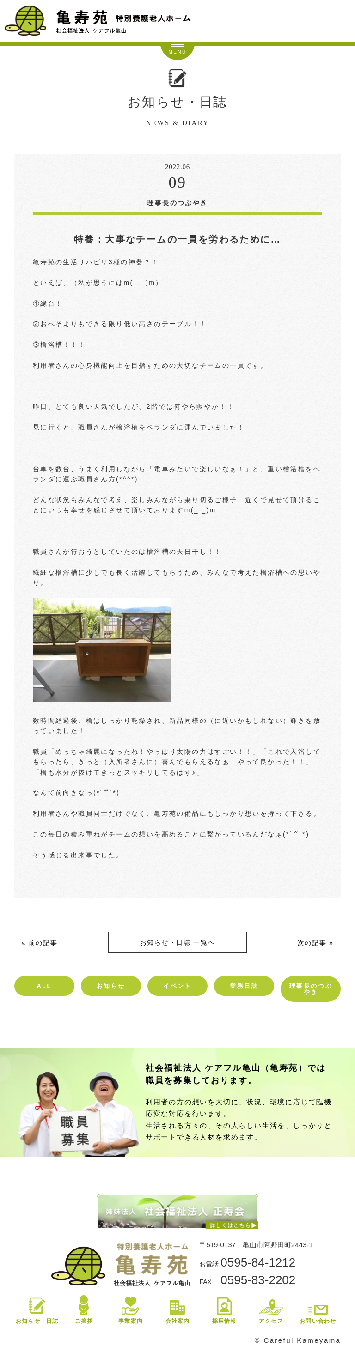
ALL (44, 985)
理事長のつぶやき (310, 988)
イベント (177, 985)
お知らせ (111, 985)
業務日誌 (244, 985)
